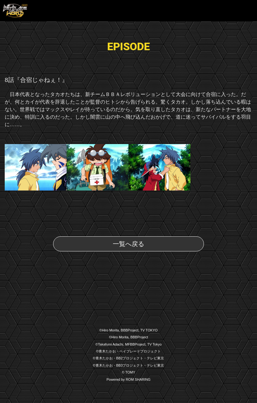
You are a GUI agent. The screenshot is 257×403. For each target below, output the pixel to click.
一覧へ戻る (128, 243)
